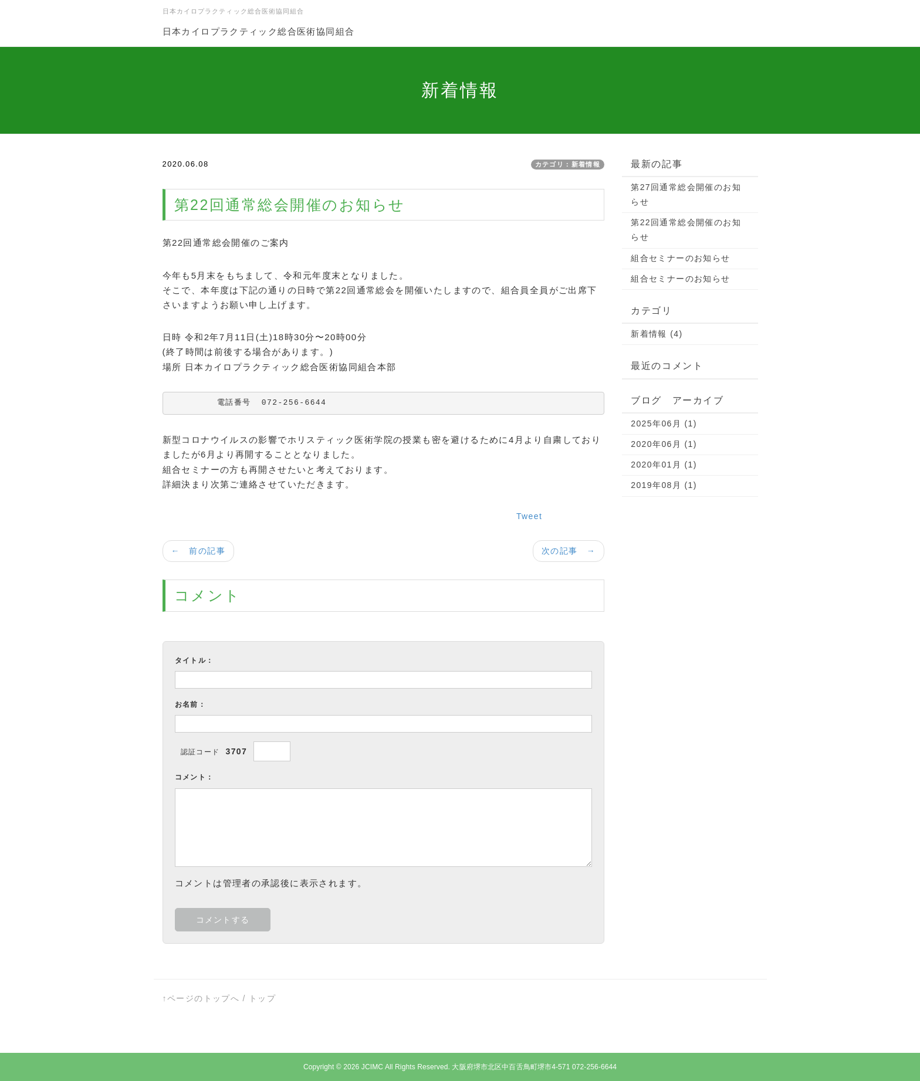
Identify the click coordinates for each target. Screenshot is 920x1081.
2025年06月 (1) (664, 423)
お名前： (191, 704)
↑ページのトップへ (201, 998)
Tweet (529, 516)
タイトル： (194, 660)
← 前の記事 (198, 550)
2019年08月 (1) (664, 485)
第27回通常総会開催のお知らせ (686, 194)
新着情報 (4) (656, 333)
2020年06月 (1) (664, 444)
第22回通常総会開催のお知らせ (686, 230)
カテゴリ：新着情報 (568, 164)
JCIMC (372, 1067)
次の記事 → (569, 550)
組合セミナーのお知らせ (680, 258)
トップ (262, 998)
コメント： (194, 777)
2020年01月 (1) (664, 464)
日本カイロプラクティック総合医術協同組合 (259, 31)
